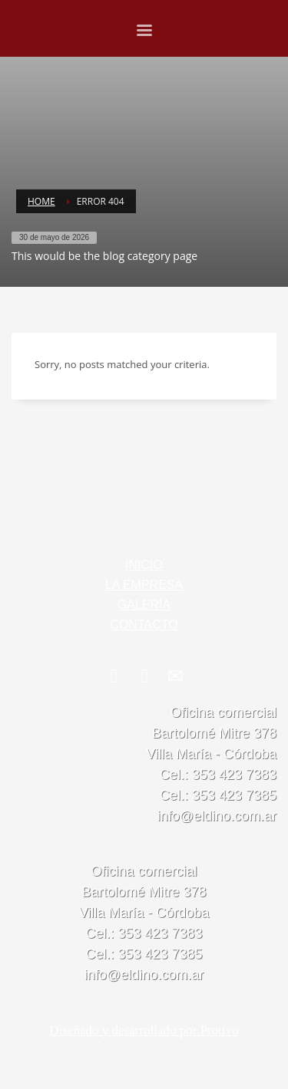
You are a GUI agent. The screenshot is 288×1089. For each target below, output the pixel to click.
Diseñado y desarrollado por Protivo (143, 1030)
